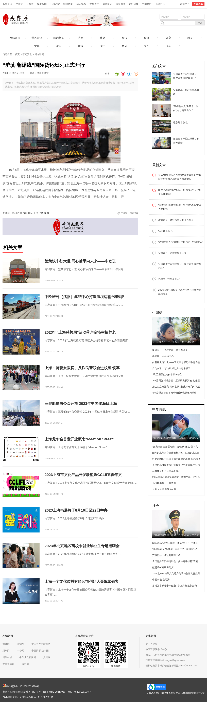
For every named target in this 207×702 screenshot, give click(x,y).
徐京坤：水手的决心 (163, 356)
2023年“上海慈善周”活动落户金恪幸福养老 (80, 332)
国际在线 (7, 657)
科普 (190, 37)
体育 (168, 37)
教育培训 (107, 4)
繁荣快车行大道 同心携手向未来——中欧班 (80, 261)
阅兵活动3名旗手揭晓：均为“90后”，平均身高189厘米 (179, 192)
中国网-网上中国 (40, 650)
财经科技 (133, 4)
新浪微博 (115, 666)
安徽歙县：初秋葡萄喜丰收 (172, 252)
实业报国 (42, 4)
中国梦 (19, 4)
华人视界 (81, 4)
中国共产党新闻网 (40, 643)
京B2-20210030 (57, 691)
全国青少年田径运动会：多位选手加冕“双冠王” (179, 265)
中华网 (20, 650)
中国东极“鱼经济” (161, 579)
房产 (146, 46)
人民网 (46, 657)
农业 (80, 46)
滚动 (80, 37)
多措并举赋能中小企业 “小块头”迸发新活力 (174, 585)
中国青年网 (8, 664)
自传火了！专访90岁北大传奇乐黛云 (171, 368)
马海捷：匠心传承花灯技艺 (166, 471)
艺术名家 (55, 4)
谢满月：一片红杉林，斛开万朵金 (176, 220)
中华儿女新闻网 (27, 657)
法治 (58, 46)
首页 (17, 54)
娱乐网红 (120, 4)
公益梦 (29, 4)
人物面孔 (160, 4)
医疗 (102, 46)
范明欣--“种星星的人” (169, 278)
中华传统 (94, 4)
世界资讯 (36, 37)
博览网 (25, 664)
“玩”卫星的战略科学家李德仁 (167, 374)
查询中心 (184, 4)
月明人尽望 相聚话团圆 (164, 489)
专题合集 (198, 4)
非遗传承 (68, 4)
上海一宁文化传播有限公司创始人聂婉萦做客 (82, 581)
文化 (37, 46)
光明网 (20, 643)
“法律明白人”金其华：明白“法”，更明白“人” (180, 242)
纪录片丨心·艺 (165, 231)
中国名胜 (146, 4)
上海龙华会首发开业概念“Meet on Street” (80, 439)
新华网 (6, 650)
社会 (102, 37)
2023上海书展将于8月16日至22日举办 (76, 510)
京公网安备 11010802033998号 (21, 686)
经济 (124, 37)
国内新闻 (58, 37)
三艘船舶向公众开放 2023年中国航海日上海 (81, 403)
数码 (124, 46)
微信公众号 (88, 666)
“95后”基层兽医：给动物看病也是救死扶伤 (174, 392)
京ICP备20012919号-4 (79, 691)
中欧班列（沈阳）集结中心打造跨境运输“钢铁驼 (84, 297)
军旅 (146, 37)
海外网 (6, 643)
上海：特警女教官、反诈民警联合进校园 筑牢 (82, 368)
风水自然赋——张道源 (164, 483)
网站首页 (15, 37)
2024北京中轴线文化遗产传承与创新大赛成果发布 (179, 291)
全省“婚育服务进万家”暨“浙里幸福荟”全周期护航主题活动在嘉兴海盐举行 (179, 177)
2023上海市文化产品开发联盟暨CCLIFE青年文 (83, 475)
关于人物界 (151, 644)
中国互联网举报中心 (156, 649)
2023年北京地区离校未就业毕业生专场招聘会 (82, 546)
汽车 (168, 46)
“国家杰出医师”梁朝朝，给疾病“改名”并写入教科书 (179, 207)
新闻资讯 (7, 4)
